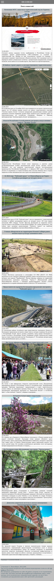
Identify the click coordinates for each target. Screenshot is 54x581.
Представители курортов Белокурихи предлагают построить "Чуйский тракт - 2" (27, 288)
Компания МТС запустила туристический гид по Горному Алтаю (27, 11)
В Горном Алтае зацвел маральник (27, 396)
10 (18, 560)
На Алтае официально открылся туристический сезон (27, 342)
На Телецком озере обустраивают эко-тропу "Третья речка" (27, 449)
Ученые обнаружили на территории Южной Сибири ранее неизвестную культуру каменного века (27, 232)
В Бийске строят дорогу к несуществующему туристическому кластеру (27, 66)
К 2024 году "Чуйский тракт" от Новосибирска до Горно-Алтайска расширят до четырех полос (27, 177)
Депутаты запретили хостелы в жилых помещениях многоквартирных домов (27, 504)
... (20, 560)
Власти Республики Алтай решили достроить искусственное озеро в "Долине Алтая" (27, 121)
